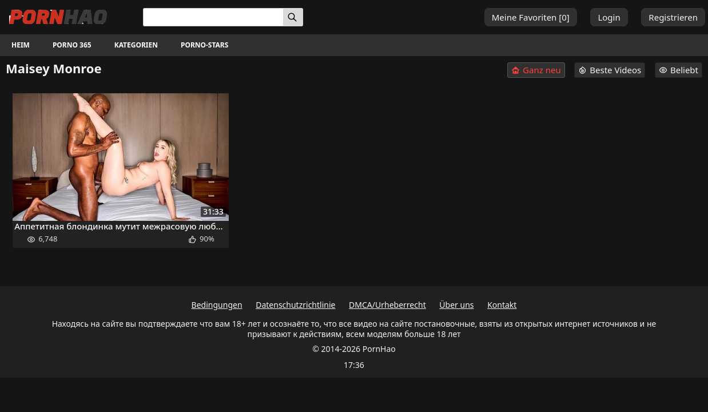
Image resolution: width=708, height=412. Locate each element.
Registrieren (673, 17)
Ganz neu (536, 70)
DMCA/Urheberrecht (387, 304)
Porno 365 (72, 45)
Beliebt (678, 70)
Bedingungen (217, 304)
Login (609, 17)
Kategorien (136, 45)
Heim (20, 45)
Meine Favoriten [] (531, 17)
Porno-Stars (204, 45)
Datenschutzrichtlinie (295, 304)
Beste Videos (609, 70)
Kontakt (501, 304)
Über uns (456, 304)
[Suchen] (293, 17)
